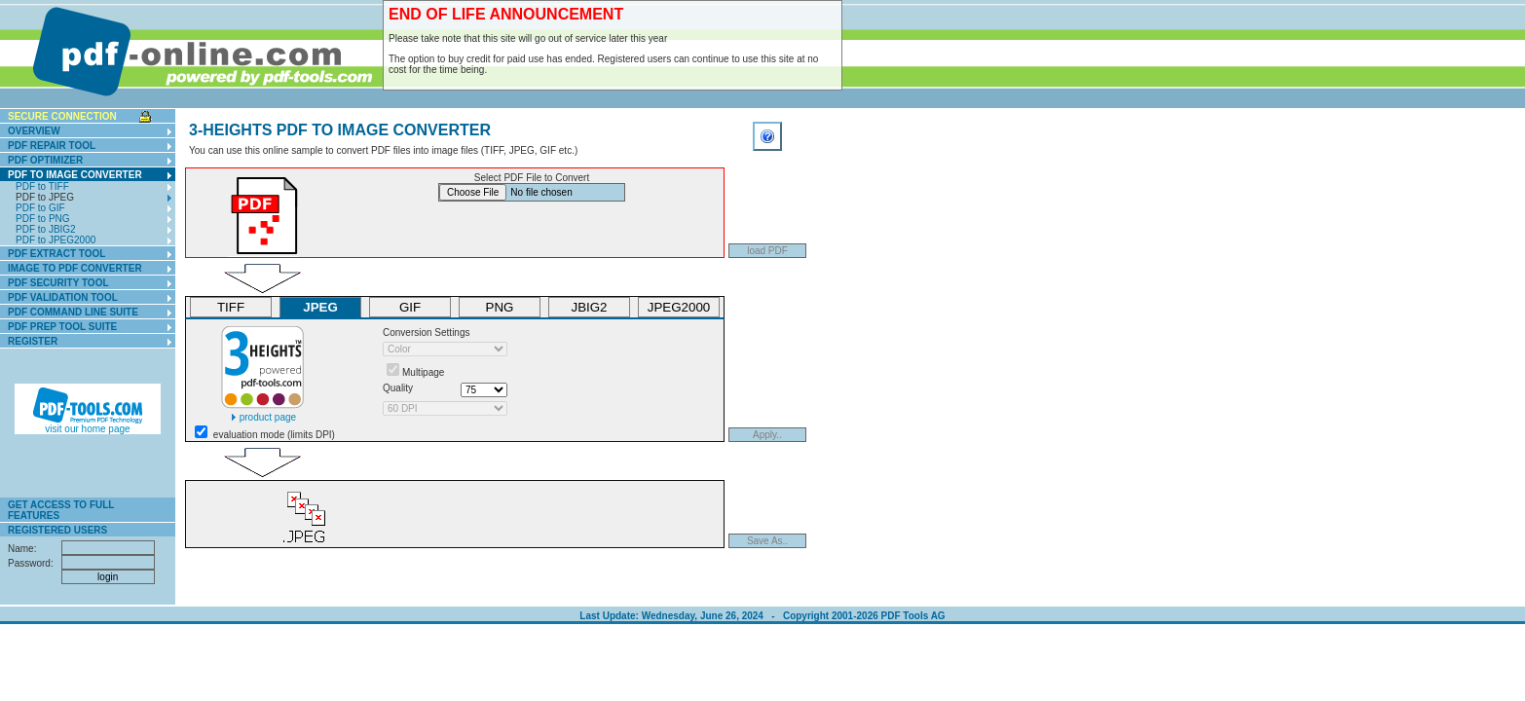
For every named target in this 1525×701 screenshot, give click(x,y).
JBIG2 (589, 307)
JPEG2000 (679, 307)
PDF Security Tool (58, 282)
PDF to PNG (43, 218)
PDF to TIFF (42, 186)
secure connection (62, 116)
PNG (500, 307)
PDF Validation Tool (63, 297)
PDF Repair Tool (51, 145)
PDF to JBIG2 (46, 229)
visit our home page (87, 424)
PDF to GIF (40, 208)
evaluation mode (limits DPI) (274, 434)
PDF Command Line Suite (73, 312)
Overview (34, 131)
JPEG (320, 307)
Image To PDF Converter (75, 268)
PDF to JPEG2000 (55, 240)
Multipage (423, 372)
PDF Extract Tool (56, 253)
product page (263, 412)
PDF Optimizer (45, 160)
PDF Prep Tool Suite (62, 326)
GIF (410, 307)
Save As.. (767, 540)
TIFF (230, 307)
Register (32, 341)
